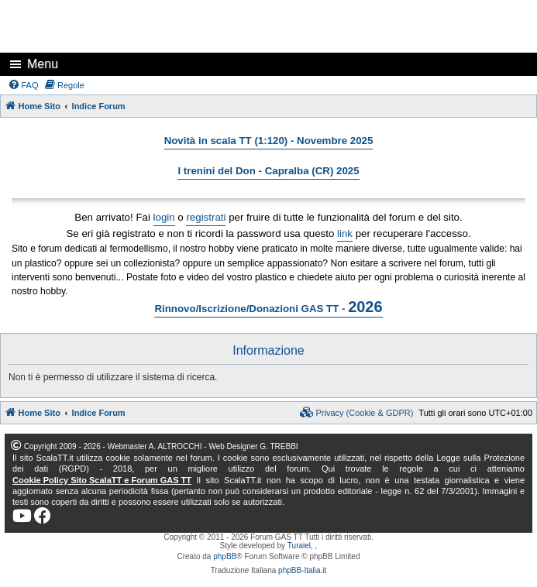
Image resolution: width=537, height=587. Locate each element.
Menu (42, 63)
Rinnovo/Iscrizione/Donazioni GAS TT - (268, 306)
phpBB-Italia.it (302, 570)
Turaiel (299, 545)
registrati (205, 217)
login (164, 217)
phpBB (224, 556)
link (345, 233)
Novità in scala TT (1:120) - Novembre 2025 (268, 140)
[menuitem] (23, 85)
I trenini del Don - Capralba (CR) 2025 (268, 171)
